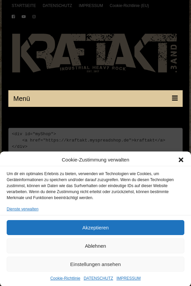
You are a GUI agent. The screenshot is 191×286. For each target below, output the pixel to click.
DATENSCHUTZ (98, 281)
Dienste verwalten (22, 211)
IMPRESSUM (128, 281)
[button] (181, 162)
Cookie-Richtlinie (65, 281)
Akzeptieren (95, 230)
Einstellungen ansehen (95, 267)
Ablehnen (95, 248)
